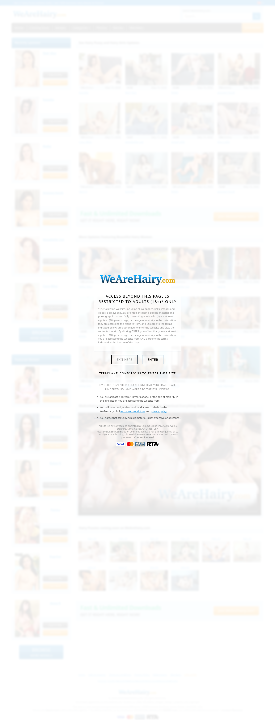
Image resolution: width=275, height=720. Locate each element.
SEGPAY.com (144, 434)
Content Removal (144, 437)
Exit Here (124, 359)
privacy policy (159, 411)
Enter (152, 359)
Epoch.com (115, 431)
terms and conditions (133, 411)
